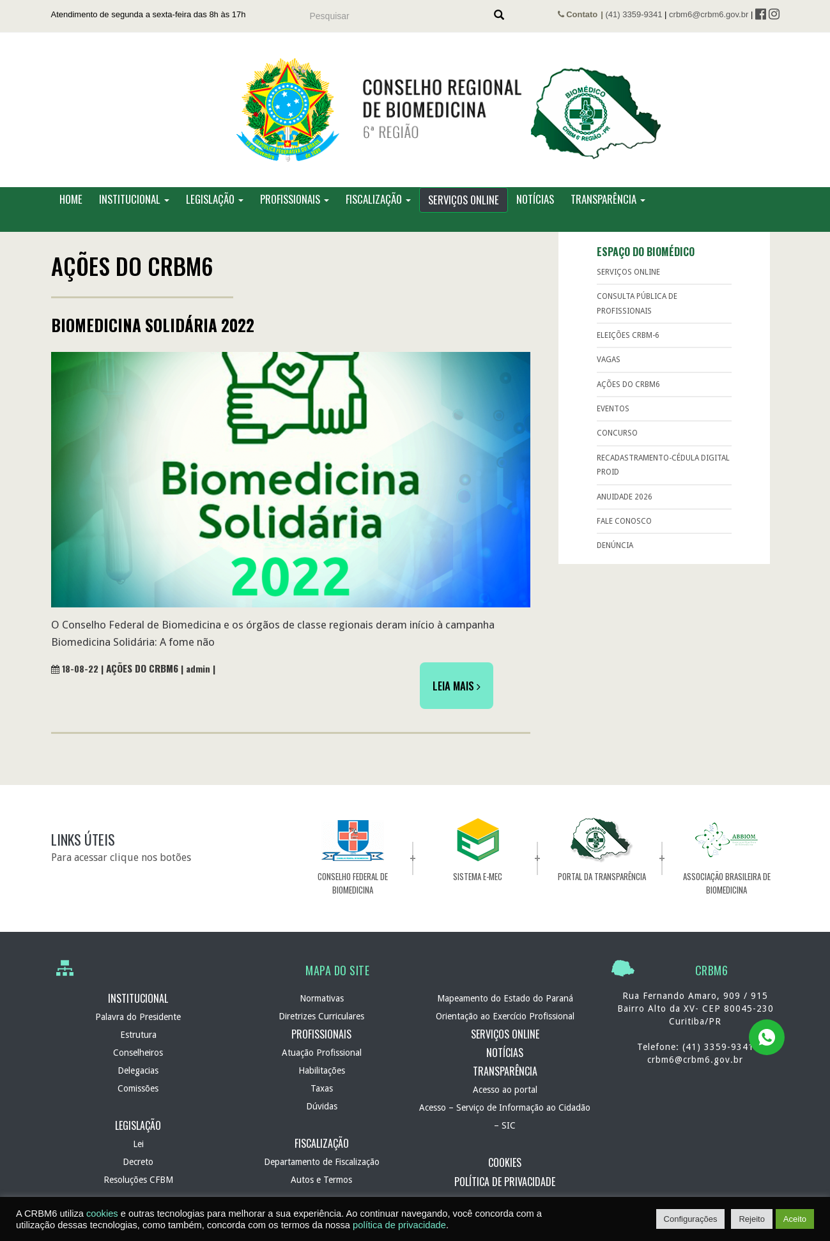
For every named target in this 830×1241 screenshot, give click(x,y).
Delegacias (138, 1082)
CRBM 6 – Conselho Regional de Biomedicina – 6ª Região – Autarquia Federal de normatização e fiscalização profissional (415, 115)
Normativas (322, 1009)
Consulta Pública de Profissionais (637, 314)
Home (70, 210)
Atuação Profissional (322, 1064)
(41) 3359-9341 (634, 14)
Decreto (138, 1173)
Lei (138, 1155)
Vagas (608, 371)
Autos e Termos (321, 1191)
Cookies (504, 1174)
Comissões (138, 1100)
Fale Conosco (624, 532)
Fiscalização (378, 210)
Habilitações (321, 1082)
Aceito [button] (794, 1219)
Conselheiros (138, 1064)
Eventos (613, 420)
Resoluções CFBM (138, 1191)
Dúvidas (321, 1118)
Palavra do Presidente (138, 1028)
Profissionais (294, 210)
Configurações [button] (691, 1219)
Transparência (608, 210)
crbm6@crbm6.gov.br (708, 14)
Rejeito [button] (751, 1219)
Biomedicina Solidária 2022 (152, 336)
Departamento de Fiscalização (322, 1173)
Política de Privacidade (504, 1192)
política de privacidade (399, 1225)
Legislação (214, 210)
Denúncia (615, 556)
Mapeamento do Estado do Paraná (505, 1009)
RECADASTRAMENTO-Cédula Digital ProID (663, 476)
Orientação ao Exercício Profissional (505, 1027)
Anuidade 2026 (624, 507)
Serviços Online (463, 211)
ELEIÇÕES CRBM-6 (628, 346)
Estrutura (138, 1046)
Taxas (322, 1100)
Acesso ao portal (505, 1101)
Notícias (535, 210)
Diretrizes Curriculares (321, 1027)
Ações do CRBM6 (142, 679)
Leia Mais (456, 696)
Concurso (617, 444)
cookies (102, 1213)
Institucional (134, 210)
